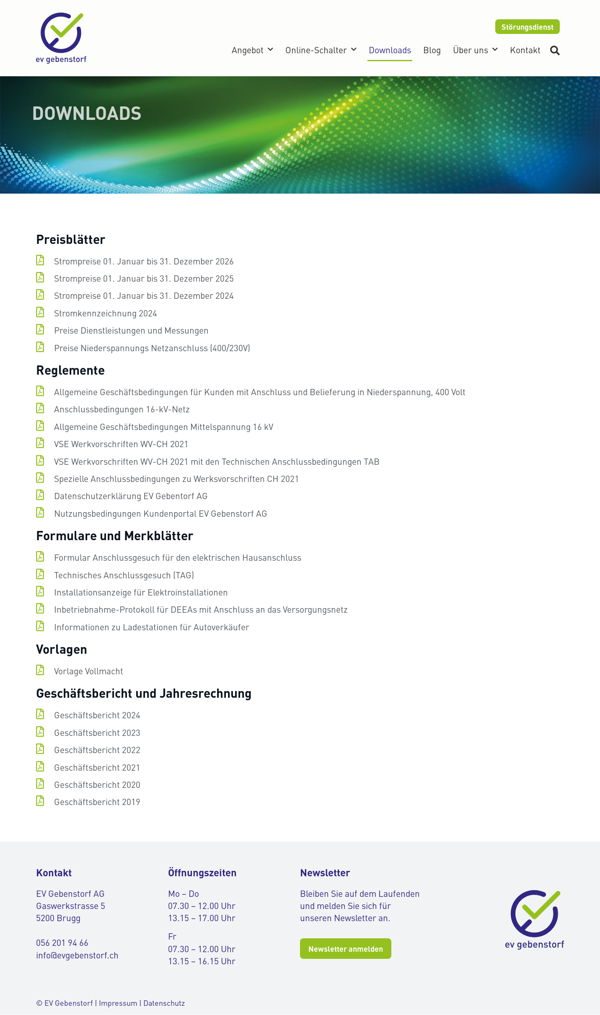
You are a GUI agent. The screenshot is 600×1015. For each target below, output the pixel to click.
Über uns (475, 49)
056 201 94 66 (62, 942)
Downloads (390, 49)
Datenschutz (164, 1002)
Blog (432, 49)
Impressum (118, 1002)
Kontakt (525, 49)
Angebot (252, 49)
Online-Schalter (321, 49)
